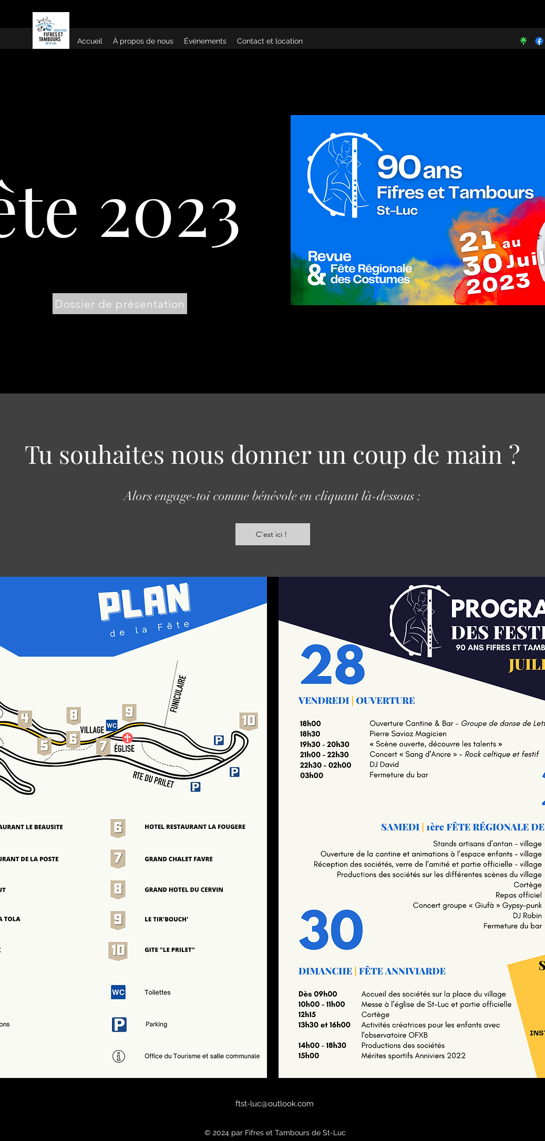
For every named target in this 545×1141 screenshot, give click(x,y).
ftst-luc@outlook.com (274, 1103)
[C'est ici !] (272, 534)
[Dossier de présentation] (120, 303)
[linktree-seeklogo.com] (523, 41)
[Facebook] (539, 41)
